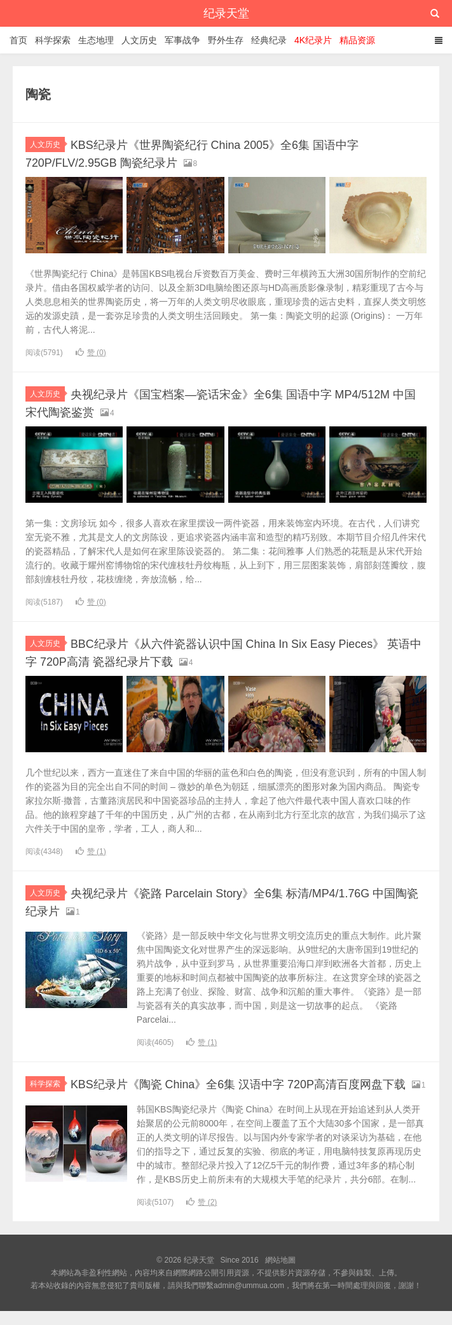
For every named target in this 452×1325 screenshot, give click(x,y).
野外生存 (225, 40)
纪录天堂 (226, 13)
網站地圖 (280, 1274)
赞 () (91, 351)
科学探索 (53, 40)
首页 (18, 40)
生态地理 (96, 40)
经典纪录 (269, 40)
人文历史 (139, 40)
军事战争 (182, 40)
